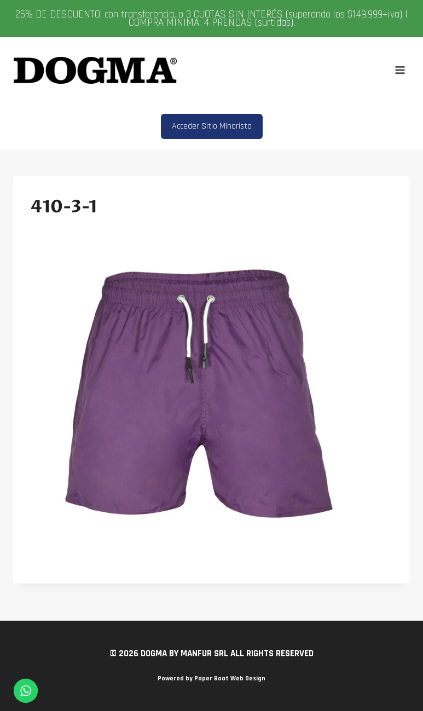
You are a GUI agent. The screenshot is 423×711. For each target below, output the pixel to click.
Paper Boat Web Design (229, 678)
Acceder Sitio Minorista (212, 126)
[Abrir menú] (400, 70)
